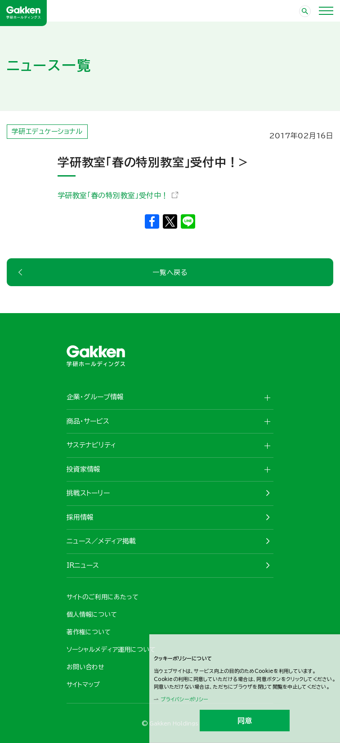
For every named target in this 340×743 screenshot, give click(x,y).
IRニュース (83, 565)
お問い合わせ (85, 667)
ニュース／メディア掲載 (101, 541)
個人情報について (92, 614)
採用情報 (80, 517)
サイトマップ (83, 684)
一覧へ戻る (170, 272)
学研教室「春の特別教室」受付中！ (113, 195)
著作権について (89, 632)
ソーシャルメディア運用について (111, 649)
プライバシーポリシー (184, 699)
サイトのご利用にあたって (103, 597)
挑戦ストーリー (88, 493)
